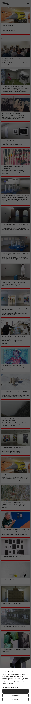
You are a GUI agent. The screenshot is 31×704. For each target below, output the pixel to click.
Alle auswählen (15, 691)
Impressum (14, 687)
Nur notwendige (15, 695)
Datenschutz (6, 687)
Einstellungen (15, 699)
